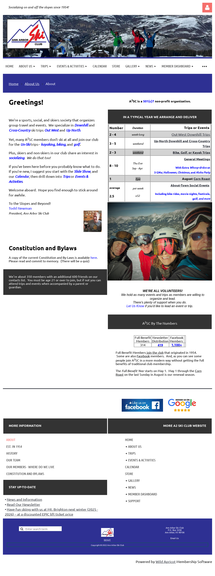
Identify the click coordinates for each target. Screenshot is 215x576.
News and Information (24, 499)
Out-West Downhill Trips (191, 134)
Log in (207, 7)
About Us (32, 84)
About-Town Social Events (190, 185)
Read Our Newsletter (23, 504)
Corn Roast (202, 179)
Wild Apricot (166, 561)
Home (14, 84)
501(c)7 (107, 539)
